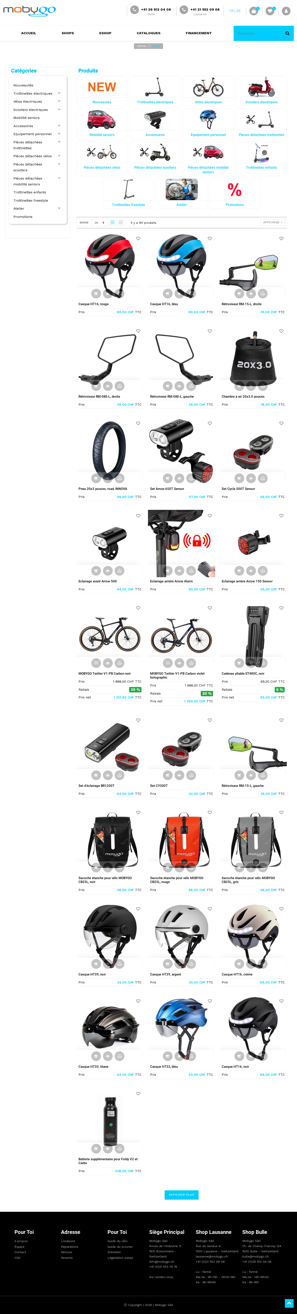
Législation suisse (120, 1257)
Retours (66, 1252)
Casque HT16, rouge (94, 304)
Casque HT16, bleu (165, 304)
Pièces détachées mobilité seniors (34, 175)
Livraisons (68, 1241)
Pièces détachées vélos (31, 156)
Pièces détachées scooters (34, 164)
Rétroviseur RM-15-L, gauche (244, 786)
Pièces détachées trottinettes (26, 145)
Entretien (114, 1252)
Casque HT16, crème (238, 974)
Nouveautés (22, 85)
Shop (156, 46)
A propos (21, 1241)
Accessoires (22, 126)
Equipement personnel (31, 134)
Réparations (69, 1246)
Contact (20, 1252)
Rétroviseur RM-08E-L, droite (100, 397)
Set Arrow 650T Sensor (168, 489)
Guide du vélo (118, 1241)
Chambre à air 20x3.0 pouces (244, 397)
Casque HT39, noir (93, 974)
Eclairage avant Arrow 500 (98, 581)
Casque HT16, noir (236, 1067)
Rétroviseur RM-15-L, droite (242, 304)
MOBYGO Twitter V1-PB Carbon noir (105, 674)
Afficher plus (182, 1194)
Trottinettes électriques (31, 93)
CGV (17, 1257)
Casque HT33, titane (94, 1067)
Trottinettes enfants (28, 186)
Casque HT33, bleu (165, 1067)
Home (141, 46)
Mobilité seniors (25, 118)
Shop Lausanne (213, 1232)
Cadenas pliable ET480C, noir (244, 674)
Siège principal (166, 1232)
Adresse (70, 1232)
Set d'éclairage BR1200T (97, 786)
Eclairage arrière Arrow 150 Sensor (248, 581)
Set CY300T (160, 786)
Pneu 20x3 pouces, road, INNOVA (103, 489)
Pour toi (24, 1232)
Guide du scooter (120, 1246)
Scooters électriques (29, 110)
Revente (67, 1257)
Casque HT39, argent (166, 974)
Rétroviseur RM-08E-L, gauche (173, 397)
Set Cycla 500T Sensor (239, 489)
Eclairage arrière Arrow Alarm (172, 581)
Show (84, 222)
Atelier (17, 203)
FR (231, 11)
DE (238, 11)
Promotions (21, 211)
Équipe (19, 1246)
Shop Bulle (254, 1232)
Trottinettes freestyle (29, 195)
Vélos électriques (26, 101)
